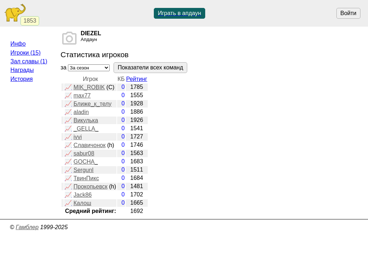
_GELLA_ (85, 129)
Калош (82, 203)
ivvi (77, 137)
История (21, 79)
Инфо (18, 44)
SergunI (83, 170)
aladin (81, 112)
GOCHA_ (85, 162)
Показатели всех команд (150, 67)
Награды (22, 70)
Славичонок (89, 145)
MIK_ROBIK (89, 87)
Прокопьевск (90, 186)
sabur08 (83, 153)
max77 (82, 95)
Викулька (85, 120)
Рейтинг (136, 79)
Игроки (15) (25, 53)
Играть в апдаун (179, 13)
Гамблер (27, 227)
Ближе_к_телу (92, 104)
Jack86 (82, 195)
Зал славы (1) (28, 61)
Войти (348, 13)
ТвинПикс (86, 178)
